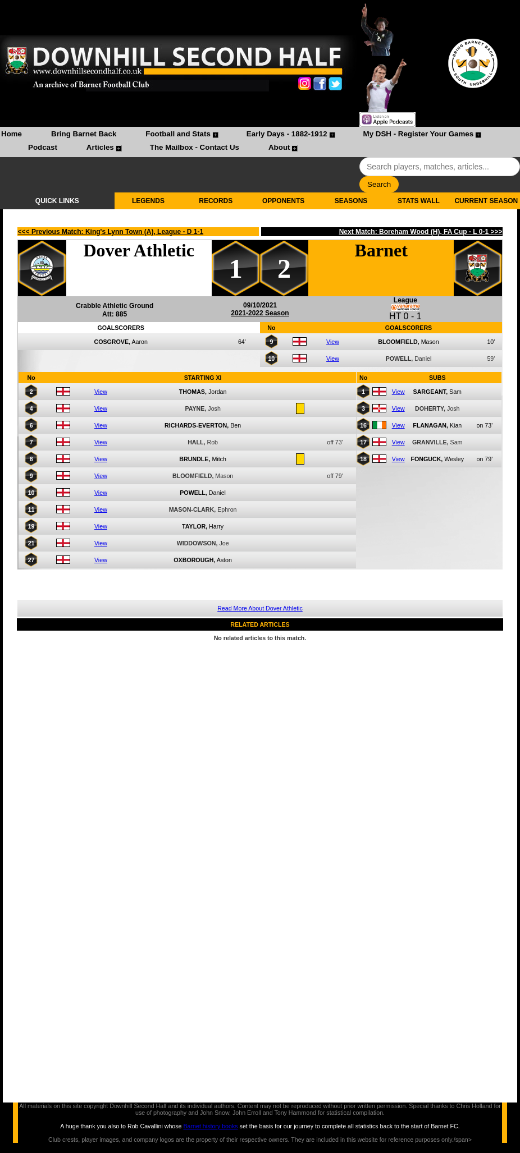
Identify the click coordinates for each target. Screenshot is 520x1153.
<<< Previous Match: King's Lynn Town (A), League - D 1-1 (111, 232)
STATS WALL (419, 201)
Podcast (42, 147)
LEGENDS (148, 201)
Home (11, 134)
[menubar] (260, 142)
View (332, 341)
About (279, 147)
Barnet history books (210, 1126)
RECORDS (215, 201)
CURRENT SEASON (486, 201)
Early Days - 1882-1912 (287, 134)
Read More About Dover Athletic (260, 608)
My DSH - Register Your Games (418, 134)
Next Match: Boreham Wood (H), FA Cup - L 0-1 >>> (421, 232)
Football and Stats (178, 134)
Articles (100, 147)
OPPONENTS (283, 201)
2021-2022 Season (260, 313)
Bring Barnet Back (83, 134)
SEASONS (351, 201)
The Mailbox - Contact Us (194, 147)
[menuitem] (11, 135)
